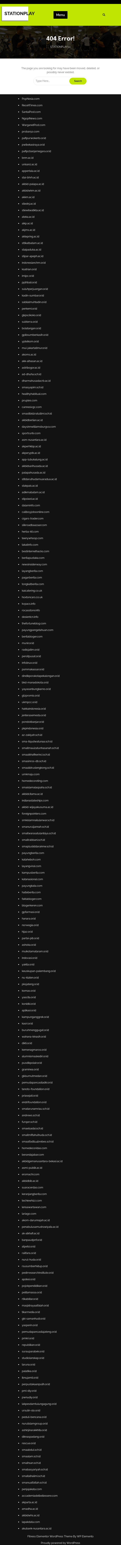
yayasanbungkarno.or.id (38, 697)
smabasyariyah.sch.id (37, 1417)
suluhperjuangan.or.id (37, 328)
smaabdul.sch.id (34, 1399)
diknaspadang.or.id (35, 1387)
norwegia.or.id (32, 915)
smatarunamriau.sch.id (37, 1084)
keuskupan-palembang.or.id (40, 957)
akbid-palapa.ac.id (35, 231)
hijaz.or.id (30, 921)
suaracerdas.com (34, 1157)
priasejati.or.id (32, 1072)
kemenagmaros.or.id (36, 1030)
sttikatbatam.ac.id (34, 285)
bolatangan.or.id (34, 364)
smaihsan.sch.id (33, 1411)
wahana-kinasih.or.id (36, 1018)
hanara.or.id (31, 909)
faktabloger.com (34, 890)
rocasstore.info (33, 624)
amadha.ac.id (32, 1453)
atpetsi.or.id (31, 1211)
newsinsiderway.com (36, 582)
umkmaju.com (33, 776)
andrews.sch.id (33, 1090)
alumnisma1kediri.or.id (37, 1036)
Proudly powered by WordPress (60, 1543)
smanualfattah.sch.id (36, 1429)
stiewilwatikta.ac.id (35, 255)
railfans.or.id (31, 1217)
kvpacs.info (31, 618)
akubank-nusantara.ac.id (38, 1471)
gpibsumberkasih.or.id (37, 370)
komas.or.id (31, 975)
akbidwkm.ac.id (33, 237)
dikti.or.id (29, 1024)
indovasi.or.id (32, 945)
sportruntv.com (33, 461)
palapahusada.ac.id (35, 497)
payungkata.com (34, 878)
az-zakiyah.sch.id (34, 739)
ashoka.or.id (31, 933)
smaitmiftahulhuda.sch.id (39, 1108)
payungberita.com (35, 848)
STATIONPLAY (19, 13)
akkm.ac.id (30, 243)
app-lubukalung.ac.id (37, 485)
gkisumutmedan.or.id (36, 1054)
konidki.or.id (31, 987)
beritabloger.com (34, 648)
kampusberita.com (35, 866)
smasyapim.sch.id (35, 418)
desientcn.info (32, 630)
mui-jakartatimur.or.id (36, 382)
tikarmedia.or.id (33, 1272)
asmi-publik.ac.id (34, 1139)
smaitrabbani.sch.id (35, 836)
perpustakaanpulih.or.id (38, 1338)
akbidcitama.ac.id (34, 794)
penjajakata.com (34, 1435)
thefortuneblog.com (36, 636)
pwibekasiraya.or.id (35, 195)
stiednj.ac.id (31, 249)
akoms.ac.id (31, 388)
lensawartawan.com (36, 1175)
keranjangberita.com (36, 1163)
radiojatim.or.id (33, 661)
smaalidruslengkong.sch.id (40, 769)
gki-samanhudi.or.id (35, 1278)
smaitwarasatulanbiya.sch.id (40, 830)
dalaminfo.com (33, 527)
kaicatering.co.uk (34, 606)
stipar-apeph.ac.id (35, 297)
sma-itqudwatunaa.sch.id (39, 745)
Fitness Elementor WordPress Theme (50, 1536)
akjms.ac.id (31, 273)
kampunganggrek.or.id (37, 999)
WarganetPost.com (35, 176)
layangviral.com (34, 860)
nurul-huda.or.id (34, 1223)
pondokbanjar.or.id (35, 727)
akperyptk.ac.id (33, 479)
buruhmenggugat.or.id (37, 1011)
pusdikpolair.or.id (34, 1042)
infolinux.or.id (32, 673)
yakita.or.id (30, 951)
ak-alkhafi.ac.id (33, 1199)
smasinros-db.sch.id (36, 763)
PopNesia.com (33, 152)
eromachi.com (33, 1145)
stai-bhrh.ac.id (32, 225)
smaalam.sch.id (33, 1405)
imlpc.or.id (30, 316)
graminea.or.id (32, 1048)
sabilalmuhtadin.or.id (36, 340)
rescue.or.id (31, 1393)
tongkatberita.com (35, 600)
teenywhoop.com (34, 558)
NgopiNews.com (34, 170)
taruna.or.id (31, 1320)
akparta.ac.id (32, 1447)
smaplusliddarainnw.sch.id (39, 842)
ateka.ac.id (30, 261)
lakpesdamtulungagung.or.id (41, 1356)
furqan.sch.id (32, 1096)
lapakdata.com (33, 1465)
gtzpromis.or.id (33, 703)
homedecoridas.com (36, 1120)
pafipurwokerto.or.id (36, 189)
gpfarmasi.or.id (33, 903)
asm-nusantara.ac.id (36, 467)
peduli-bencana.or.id (36, 1369)
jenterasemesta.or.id (36, 721)
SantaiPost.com (33, 164)
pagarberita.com (34, 594)
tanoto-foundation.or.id (37, 1066)
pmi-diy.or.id (31, 1344)
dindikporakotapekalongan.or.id (42, 685)
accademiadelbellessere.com (41, 1441)
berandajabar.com (35, 1126)
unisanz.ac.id (32, 213)
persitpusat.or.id (33, 667)
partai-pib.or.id (33, 927)
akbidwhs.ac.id (33, 1459)
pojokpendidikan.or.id (36, 1247)
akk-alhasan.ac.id (34, 394)
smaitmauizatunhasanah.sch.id (42, 751)
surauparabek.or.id (35, 1308)
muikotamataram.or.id (37, 939)
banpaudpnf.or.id (34, 1205)
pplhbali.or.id (32, 322)
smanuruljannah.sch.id (37, 824)
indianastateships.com (37, 800)
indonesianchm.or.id (36, 304)
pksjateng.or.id (33, 969)
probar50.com (33, 183)
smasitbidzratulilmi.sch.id (39, 443)
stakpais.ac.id (32, 509)
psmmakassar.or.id (35, 679)
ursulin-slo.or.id (33, 1363)
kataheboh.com (33, 854)
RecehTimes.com (34, 158)
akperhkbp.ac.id (33, 473)
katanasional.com (34, 872)
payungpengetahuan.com (39, 642)
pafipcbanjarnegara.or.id (38, 201)
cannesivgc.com (34, 437)
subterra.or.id (32, 358)
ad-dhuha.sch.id (34, 406)
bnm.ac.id (30, 207)
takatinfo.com (32, 564)
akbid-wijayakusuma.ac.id (39, 806)
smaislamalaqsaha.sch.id (39, 788)
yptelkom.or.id (32, 376)
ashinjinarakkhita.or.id (36, 1381)
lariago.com (31, 1181)
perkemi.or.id (32, 346)
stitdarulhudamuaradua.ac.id (41, 503)
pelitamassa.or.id (34, 1253)
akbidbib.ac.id (32, 1151)
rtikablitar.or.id (32, 1260)
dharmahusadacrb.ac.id (38, 413)
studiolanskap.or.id (35, 1314)
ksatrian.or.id (31, 310)
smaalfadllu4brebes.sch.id (39, 1114)
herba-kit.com (32, 552)
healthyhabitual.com (36, 425)
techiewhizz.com (34, 1169)
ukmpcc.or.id (32, 709)
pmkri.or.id (30, 1296)
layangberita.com (34, 588)
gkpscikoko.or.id (34, 352)
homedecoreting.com (37, 782)
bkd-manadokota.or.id (37, 691)
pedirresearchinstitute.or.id (39, 1235)
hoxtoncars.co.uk (34, 612)
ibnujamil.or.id (32, 1332)
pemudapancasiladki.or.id (39, 1060)
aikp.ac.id (30, 267)
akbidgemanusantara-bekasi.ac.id (43, 1132)
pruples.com (32, 431)
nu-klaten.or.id (32, 963)
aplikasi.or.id (31, 993)
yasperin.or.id (32, 1284)
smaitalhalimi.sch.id (35, 1423)
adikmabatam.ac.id (35, 515)
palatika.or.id (31, 1326)
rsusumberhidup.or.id (37, 1229)
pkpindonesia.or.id (35, 733)
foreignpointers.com (36, 812)
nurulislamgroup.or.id (37, 1374)
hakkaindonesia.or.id (36, 715)
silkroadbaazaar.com (36, 546)
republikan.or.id (33, 1302)
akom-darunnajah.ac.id (38, 1187)
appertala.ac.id (33, 219)
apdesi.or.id (31, 1242)
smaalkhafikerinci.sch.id (38, 757)
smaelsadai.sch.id (34, 1102)
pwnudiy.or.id (32, 1350)
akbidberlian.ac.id (34, 449)
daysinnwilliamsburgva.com (40, 455)
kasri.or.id (30, 1005)
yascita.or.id (31, 981)
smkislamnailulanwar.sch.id (40, 818)
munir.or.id (30, 655)
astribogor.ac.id (33, 400)
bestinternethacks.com (37, 570)
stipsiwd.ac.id (32, 521)
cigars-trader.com (35, 540)
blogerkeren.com (34, 897)
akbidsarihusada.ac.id (37, 491)
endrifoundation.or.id (36, 1078)
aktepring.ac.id (33, 279)
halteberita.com (33, 884)
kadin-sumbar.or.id (35, 334)
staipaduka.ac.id (34, 291)
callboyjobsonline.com (37, 534)
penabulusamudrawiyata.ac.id (42, 1193)
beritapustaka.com (35, 576)
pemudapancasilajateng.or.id (41, 1290)
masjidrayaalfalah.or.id (37, 1266)
